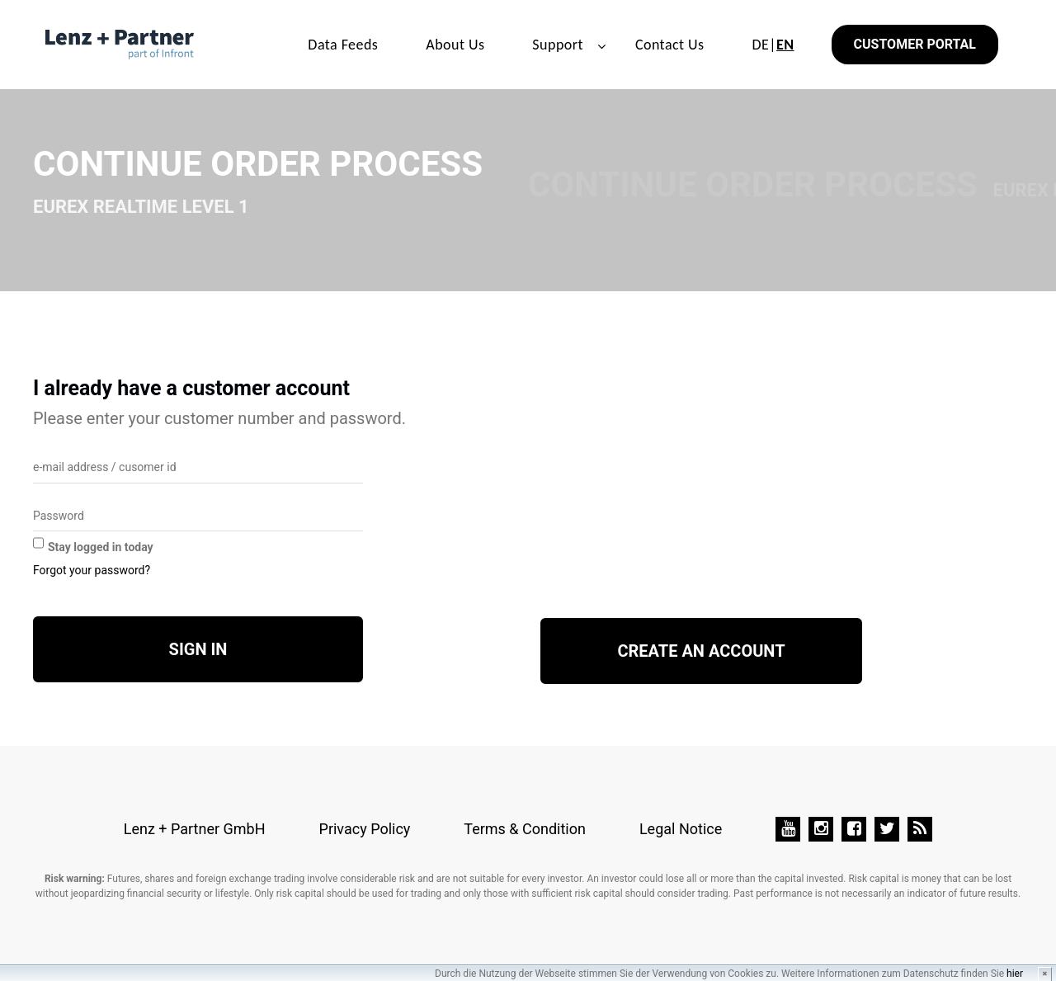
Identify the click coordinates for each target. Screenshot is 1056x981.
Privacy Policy (365, 828)
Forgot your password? (91, 570)
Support (557, 44)
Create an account (701, 651)
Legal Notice (680, 828)
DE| (773, 44)
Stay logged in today (100, 547)
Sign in (198, 649)
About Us (455, 44)
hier (1014, 973)
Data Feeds (343, 44)
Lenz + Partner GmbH (195, 828)
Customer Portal (915, 44)
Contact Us (670, 44)
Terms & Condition (525, 828)
